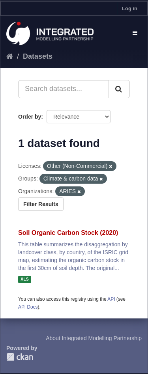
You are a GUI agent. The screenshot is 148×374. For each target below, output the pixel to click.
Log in (129, 8)
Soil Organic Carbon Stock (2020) (68, 232)
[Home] (9, 56)
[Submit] (119, 89)
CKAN (19, 357)
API (111, 299)
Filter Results (40, 204)
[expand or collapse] (135, 33)
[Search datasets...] (63, 89)
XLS (24, 279)
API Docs (28, 307)
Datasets (37, 56)
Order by (29, 117)
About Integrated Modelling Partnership (94, 338)
